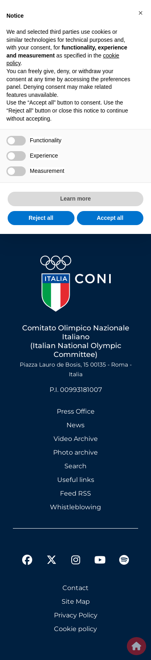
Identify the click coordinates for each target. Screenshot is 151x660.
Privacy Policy (75, 615)
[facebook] (27, 561)
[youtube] (100, 561)
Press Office (76, 411)
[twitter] (51, 553)
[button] (140, 12)
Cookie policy (75, 629)
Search (75, 466)
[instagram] (76, 561)
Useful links (75, 480)
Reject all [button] (41, 218)
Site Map (76, 601)
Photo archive (75, 452)
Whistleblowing (75, 507)
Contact (75, 588)
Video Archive (76, 439)
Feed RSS (75, 493)
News (75, 425)
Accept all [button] (110, 218)
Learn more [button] (75, 198)
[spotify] (124, 561)
